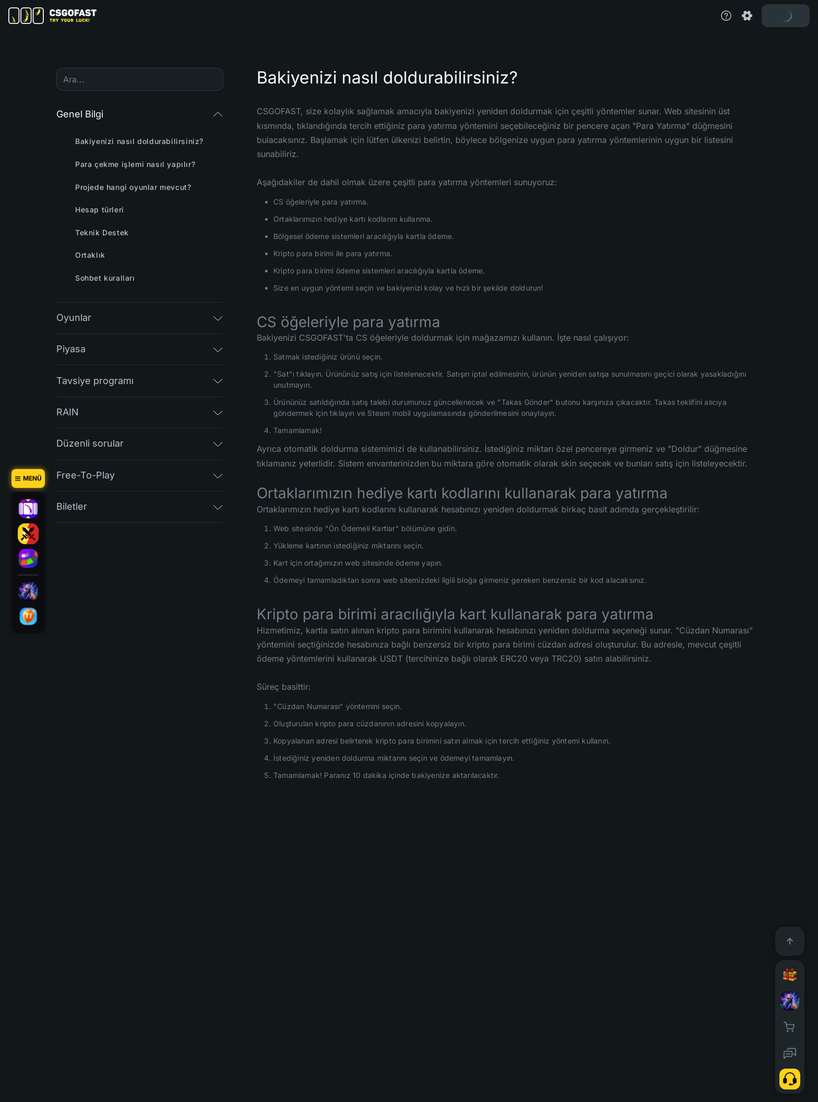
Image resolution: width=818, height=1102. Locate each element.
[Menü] (28, 478)
